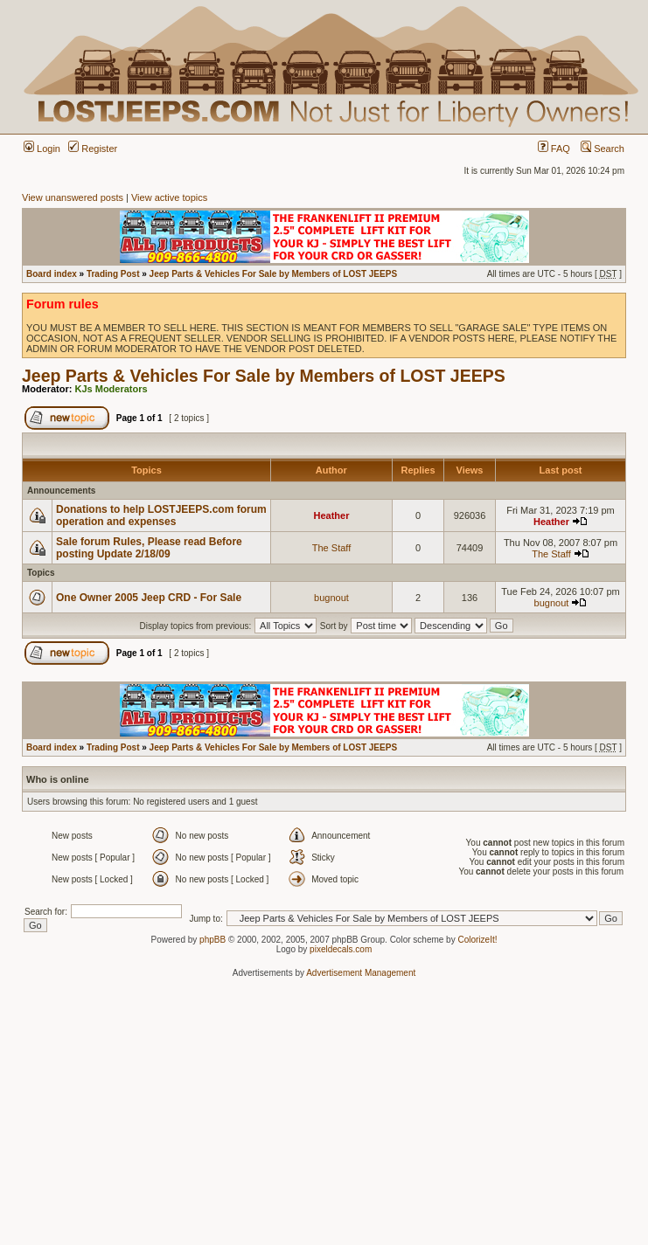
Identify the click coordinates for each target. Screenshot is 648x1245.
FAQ (554, 148)
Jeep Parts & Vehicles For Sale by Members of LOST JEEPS (273, 274)
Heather (332, 515)
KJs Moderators (111, 389)
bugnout (331, 597)
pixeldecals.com (341, 949)
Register (92, 148)
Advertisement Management (360, 973)
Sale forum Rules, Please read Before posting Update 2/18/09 (149, 548)
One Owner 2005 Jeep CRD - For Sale (148, 597)
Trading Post (113, 274)
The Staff (331, 548)
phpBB (212, 939)
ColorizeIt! (477, 939)
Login (42, 148)
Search (602, 148)
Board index (51, 274)
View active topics (169, 197)
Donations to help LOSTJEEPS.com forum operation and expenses (161, 515)
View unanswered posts (72, 197)
